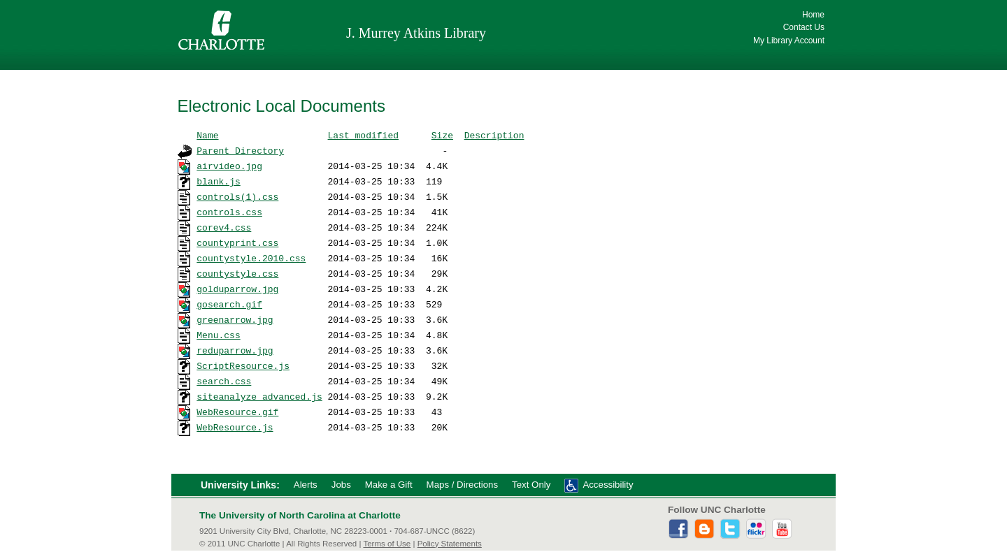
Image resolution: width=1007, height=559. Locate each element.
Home (813, 15)
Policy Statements (449, 543)
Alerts (305, 484)
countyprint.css (237, 242)
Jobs (341, 484)
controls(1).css (237, 196)
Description (494, 135)
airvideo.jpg (229, 165)
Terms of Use (386, 543)
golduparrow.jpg (237, 288)
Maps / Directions (462, 484)
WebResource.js (235, 427)
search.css (224, 381)
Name (207, 135)
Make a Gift (389, 484)
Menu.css (218, 334)
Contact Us (803, 27)
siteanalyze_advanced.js (259, 396)
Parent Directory (240, 150)
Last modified (363, 135)
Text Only (531, 484)
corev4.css (224, 227)
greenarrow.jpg (235, 319)
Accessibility (608, 484)
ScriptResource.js (243, 365)
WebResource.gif (237, 411)
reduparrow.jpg (235, 350)
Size (442, 135)
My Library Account (788, 40)
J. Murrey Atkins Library (416, 33)
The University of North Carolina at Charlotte (300, 515)
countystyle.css (237, 273)
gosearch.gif (229, 304)
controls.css (229, 211)
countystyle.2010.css (251, 258)
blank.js (218, 181)
